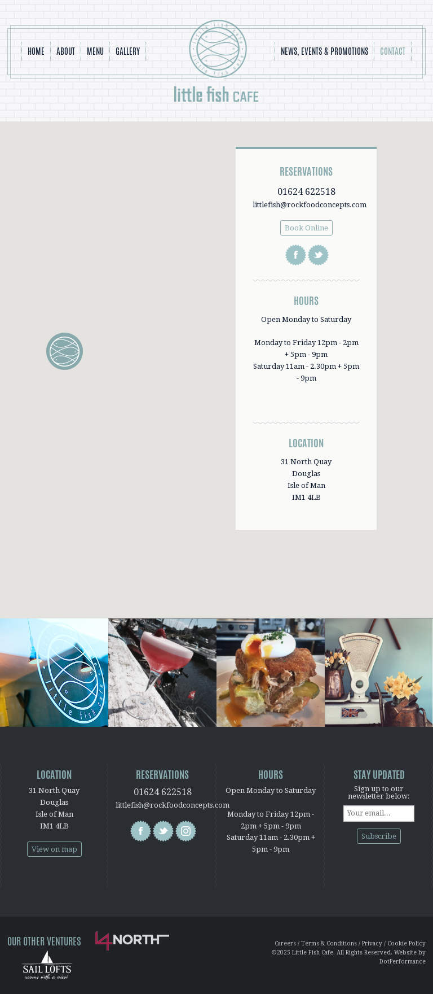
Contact (392, 51)
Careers (285, 943)
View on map (54, 849)
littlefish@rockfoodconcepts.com (309, 204)
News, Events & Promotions (324, 51)
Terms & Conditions (329, 943)
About (65, 51)
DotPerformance (402, 961)
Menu (95, 51)
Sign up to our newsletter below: (379, 792)
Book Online (306, 228)
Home (36, 51)
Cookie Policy (406, 943)
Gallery (128, 51)
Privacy (372, 943)
